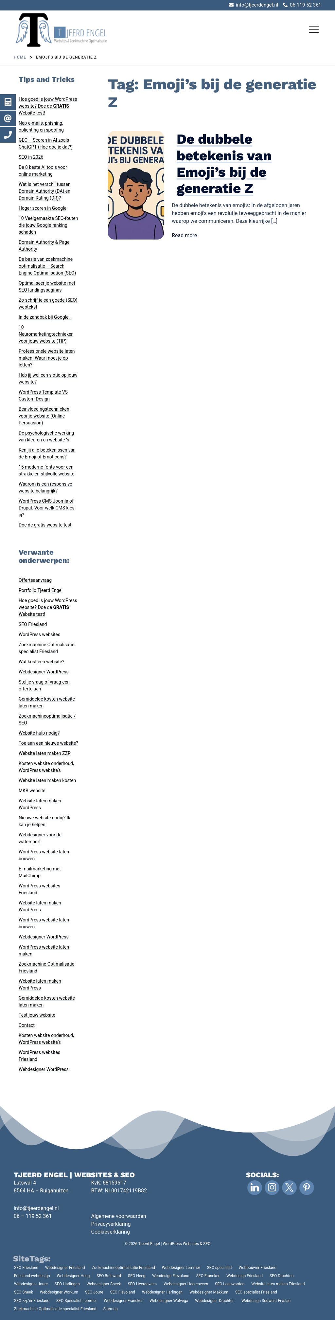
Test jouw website (37, 1015)
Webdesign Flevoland (170, 1276)
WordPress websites (39, 634)
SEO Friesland (33, 624)
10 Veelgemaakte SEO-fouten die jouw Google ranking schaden (48, 225)
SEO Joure (94, 1292)
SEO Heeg (136, 1276)
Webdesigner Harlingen (162, 1292)
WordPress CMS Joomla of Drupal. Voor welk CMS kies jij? (47, 507)
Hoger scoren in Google (42, 208)
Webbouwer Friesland (257, 1267)
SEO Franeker (208, 1276)
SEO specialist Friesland (256, 1292)
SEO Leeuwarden (229, 1284)
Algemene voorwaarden (118, 1216)
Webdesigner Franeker (123, 1300)
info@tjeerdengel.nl (36, 1208)
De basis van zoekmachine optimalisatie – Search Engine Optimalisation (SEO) (47, 266)
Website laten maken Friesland (278, 1284)
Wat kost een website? (41, 661)
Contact (27, 1025)
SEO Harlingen (67, 1284)
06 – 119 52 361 (33, 1216)
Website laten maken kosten (47, 780)
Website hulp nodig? (39, 733)
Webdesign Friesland (244, 1276)
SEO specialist (219, 1267)
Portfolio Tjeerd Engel (40, 590)
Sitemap (110, 1309)
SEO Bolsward (109, 1276)
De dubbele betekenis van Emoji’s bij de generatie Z (224, 163)
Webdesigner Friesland (65, 1267)
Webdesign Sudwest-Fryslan (266, 1300)
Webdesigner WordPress (44, 671)
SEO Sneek (23, 1292)
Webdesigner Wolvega (169, 1300)
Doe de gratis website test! (46, 524)
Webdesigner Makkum (208, 1292)
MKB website (32, 790)
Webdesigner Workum (59, 1292)
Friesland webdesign (32, 1276)
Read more (184, 235)
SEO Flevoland (122, 1292)
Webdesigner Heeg (73, 1276)
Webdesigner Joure (31, 1284)
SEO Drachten (281, 1276)
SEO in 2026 (31, 157)
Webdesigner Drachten (215, 1300)
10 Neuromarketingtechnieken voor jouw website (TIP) (46, 334)
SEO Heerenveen (142, 1284)
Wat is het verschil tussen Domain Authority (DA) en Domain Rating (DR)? (44, 191)
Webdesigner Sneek (104, 1284)
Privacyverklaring (111, 1224)
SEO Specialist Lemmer (76, 1300)
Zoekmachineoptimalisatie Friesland (123, 1267)
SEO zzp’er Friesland (31, 1300)
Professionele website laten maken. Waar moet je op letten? (47, 357)
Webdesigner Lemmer (181, 1267)
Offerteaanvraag (35, 580)
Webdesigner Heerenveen (186, 1284)
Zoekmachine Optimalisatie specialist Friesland (55, 1309)
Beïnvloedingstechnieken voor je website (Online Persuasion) (44, 415)
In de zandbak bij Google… (45, 317)
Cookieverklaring (110, 1232)
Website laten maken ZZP (45, 753)
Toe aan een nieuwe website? (48, 743)
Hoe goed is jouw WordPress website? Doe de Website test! (48, 106)
